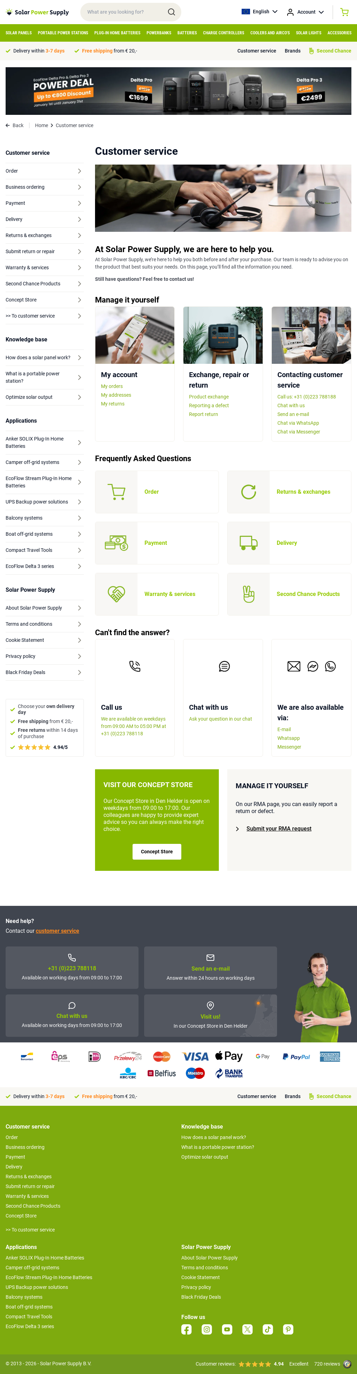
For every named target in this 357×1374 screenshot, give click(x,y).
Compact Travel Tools (29, 1316)
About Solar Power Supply (209, 1258)
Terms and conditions (204, 1267)
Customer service (256, 51)
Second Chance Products (33, 1206)
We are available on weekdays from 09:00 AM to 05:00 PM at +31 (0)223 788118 (133, 726)
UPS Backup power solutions (37, 1287)
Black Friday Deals (201, 1297)
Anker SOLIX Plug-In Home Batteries (45, 1258)
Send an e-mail (293, 414)
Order (12, 1137)
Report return (203, 414)
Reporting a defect (209, 405)
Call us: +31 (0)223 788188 (306, 397)
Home (41, 125)
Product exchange (209, 397)
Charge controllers (223, 32)
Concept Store (157, 851)
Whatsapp (288, 738)
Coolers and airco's (270, 32)
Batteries (187, 32)
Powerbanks (159, 32)
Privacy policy (196, 1287)
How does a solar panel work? (213, 1137)
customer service (57, 931)
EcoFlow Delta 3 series (30, 1326)
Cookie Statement (200, 1277)
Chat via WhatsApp (298, 423)
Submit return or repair (30, 1186)
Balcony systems (24, 1297)
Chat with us (291, 405)
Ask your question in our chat (220, 719)
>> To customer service (30, 1230)
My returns (112, 404)
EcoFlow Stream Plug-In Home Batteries (49, 1277)
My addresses (116, 395)
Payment (15, 1157)
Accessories (339, 32)
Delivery (14, 1167)
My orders (112, 386)
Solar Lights (308, 32)
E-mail (284, 729)
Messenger (289, 747)
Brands (293, 51)
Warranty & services (27, 1196)
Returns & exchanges (29, 1176)
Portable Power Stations (63, 32)
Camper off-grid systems (32, 1267)
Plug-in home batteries (117, 32)
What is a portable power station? (217, 1147)
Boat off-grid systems (29, 1307)
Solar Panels (19, 32)
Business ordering (25, 1147)
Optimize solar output (204, 1157)
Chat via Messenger (298, 432)
